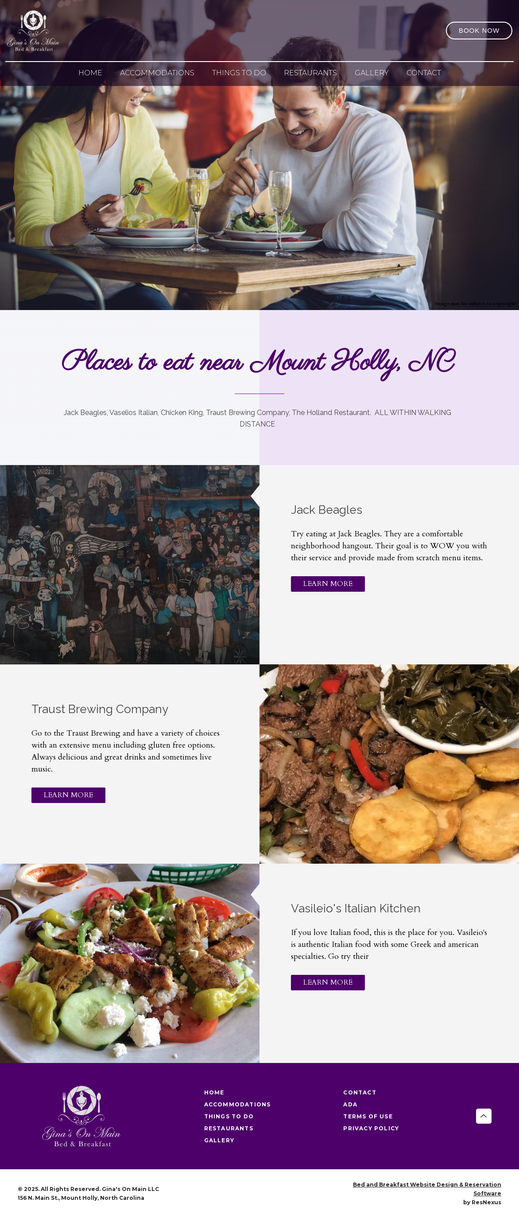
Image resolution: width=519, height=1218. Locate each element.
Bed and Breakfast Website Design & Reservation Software (427, 1189)
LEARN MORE (327, 584)
